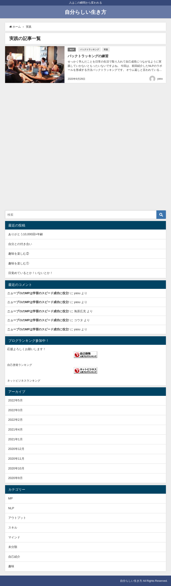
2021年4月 (15, 429)
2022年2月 (15, 419)
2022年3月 (15, 410)
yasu (160, 78)
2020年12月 (16, 448)
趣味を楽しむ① (18, 263)
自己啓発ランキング (19, 365)
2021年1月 (15, 439)
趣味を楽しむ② (18, 253)
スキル (12, 527)
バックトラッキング (89, 49)
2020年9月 (15, 477)
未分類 (12, 546)
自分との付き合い (20, 243)
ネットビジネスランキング (23, 380)
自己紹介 (14, 556)
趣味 (11, 566)
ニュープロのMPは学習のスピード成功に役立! (38, 293)
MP (10, 498)
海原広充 (80, 311)
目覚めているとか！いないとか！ (30, 272)
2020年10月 (16, 468)
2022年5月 (15, 400)
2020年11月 (16, 458)
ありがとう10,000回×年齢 (25, 234)
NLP (72, 49)
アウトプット (17, 517)
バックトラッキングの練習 (88, 55)
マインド (14, 537)
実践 (106, 49)
